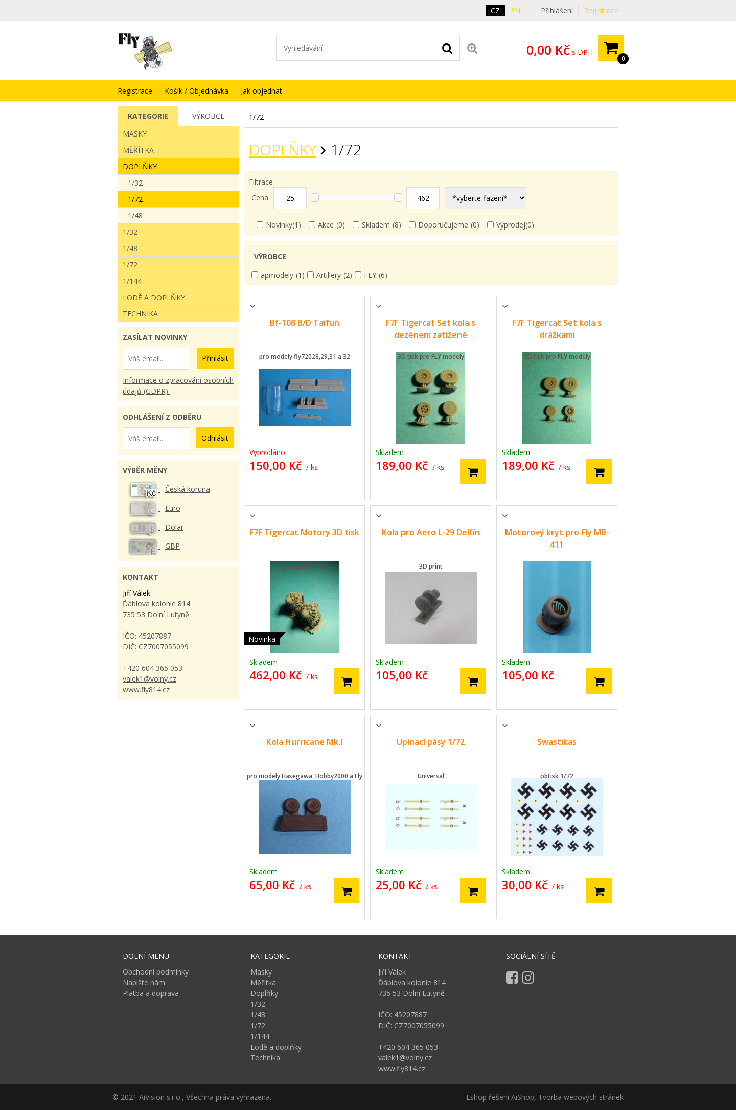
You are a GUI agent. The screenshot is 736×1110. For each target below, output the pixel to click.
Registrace (601, 10)
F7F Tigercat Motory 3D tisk (304, 532)
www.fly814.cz (146, 689)
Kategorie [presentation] (148, 116)
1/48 (135, 215)
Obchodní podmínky (156, 972)
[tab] (148, 116)
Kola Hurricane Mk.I (304, 741)
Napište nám (144, 982)
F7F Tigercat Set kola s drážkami (557, 329)
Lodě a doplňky (154, 297)
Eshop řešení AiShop (500, 1097)
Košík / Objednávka (196, 91)
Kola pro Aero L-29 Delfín (431, 532)
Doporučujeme (443, 225)
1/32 (135, 183)
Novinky (279, 225)
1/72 (135, 199)
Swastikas (557, 741)
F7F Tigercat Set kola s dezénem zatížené (430, 329)
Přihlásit (215, 358)
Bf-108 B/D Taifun (304, 322)
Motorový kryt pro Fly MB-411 (557, 538)
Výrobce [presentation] (208, 116)
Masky (135, 134)
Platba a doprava (151, 993)
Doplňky (282, 149)
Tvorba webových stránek (581, 1097)
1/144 (132, 281)
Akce (326, 225)
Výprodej (510, 225)
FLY (370, 275)
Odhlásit (214, 438)
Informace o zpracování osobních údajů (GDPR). (178, 385)
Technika (140, 314)
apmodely (277, 275)
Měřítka (138, 150)
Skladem (376, 225)
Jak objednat (261, 91)
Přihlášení (557, 10)
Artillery (328, 275)
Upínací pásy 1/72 (431, 741)
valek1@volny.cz (149, 679)
